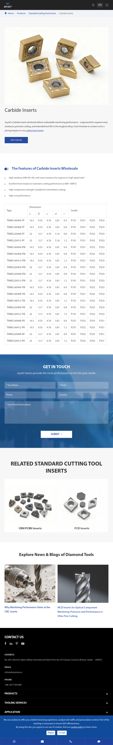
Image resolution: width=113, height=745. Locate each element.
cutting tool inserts (36, 131)
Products (21, 13)
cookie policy (77, 727)
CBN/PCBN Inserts (27, 528)
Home (11, 13)
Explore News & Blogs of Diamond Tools (56, 555)
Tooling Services (16, 703)
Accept (62, 733)
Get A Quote (18, 140)
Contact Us (14, 637)
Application (12, 712)
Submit (56, 436)
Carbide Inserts (66, 13)
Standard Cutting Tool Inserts (42, 13)
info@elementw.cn (13, 672)
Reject (51, 733)
